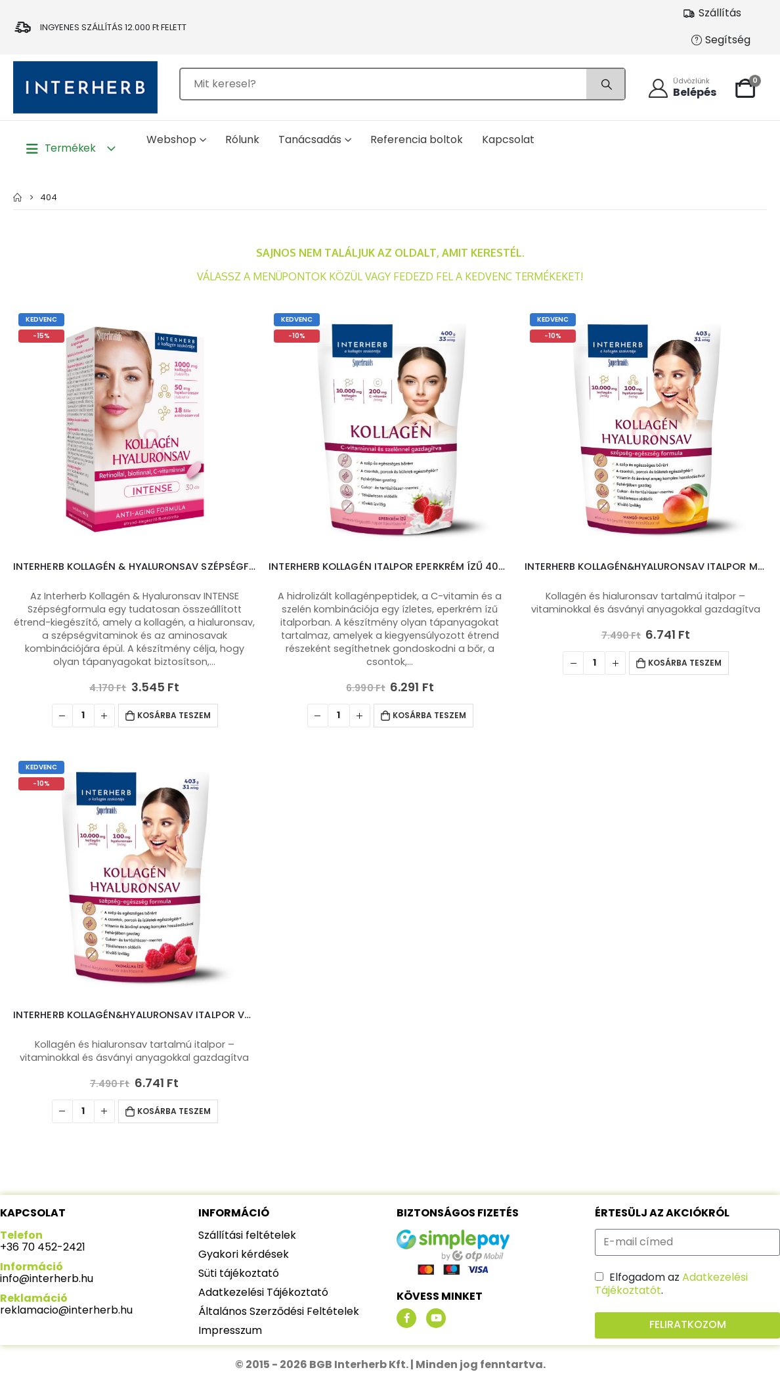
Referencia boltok (416, 139)
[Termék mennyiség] (83, 715)
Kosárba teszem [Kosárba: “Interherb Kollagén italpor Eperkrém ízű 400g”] (429, 715)
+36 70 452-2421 (42, 1246)
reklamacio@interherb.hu (66, 1310)
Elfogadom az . (671, 1284)
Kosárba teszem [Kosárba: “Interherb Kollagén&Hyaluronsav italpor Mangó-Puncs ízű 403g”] (685, 662)
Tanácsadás (309, 139)
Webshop (171, 139)
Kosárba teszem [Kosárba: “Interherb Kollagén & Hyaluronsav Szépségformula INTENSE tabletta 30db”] (174, 715)
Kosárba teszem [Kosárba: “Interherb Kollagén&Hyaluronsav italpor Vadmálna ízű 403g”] (174, 1111)
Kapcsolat (508, 139)
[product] (134, 429)
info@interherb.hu (46, 1278)
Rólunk (242, 139)
